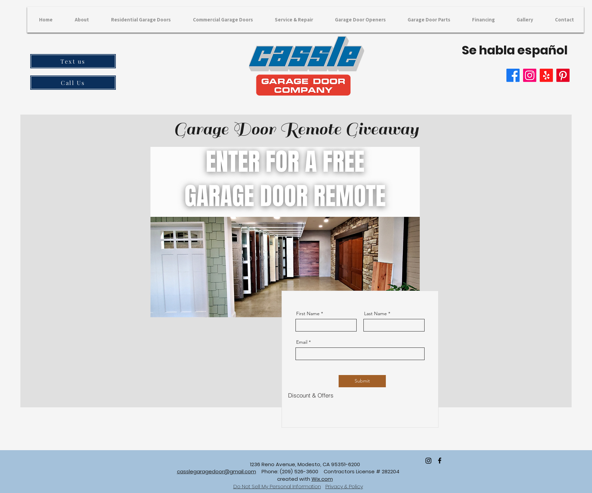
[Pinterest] (563, 75)
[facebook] (440, 460)
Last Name (375, 313)
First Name (308, 313)
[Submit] (362, 381)
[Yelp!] (546, 75)
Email (301, 342)
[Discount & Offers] (311, 395)
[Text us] (73, 61)
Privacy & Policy (344, 486)
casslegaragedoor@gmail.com (216, 471)
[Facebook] (513, 75)
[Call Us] (73, 82)
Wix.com (322, 478)
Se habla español (515, 50)
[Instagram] (529, 75)
